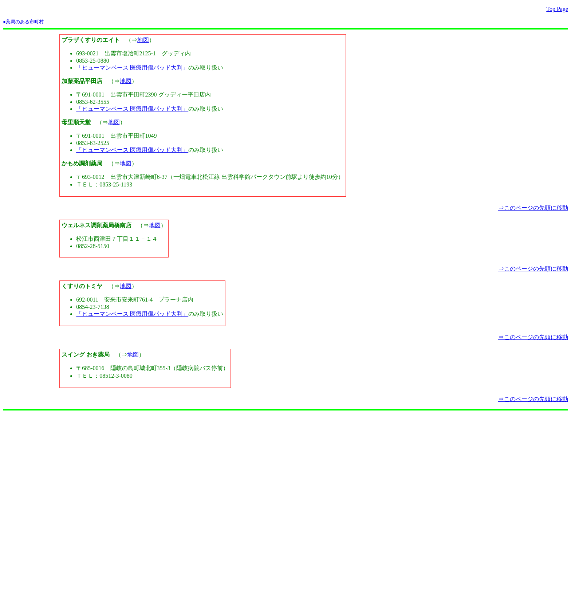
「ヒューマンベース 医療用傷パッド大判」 (132, 67)
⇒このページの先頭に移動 (533, 208)
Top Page (557, 9)
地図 (143, 40)
